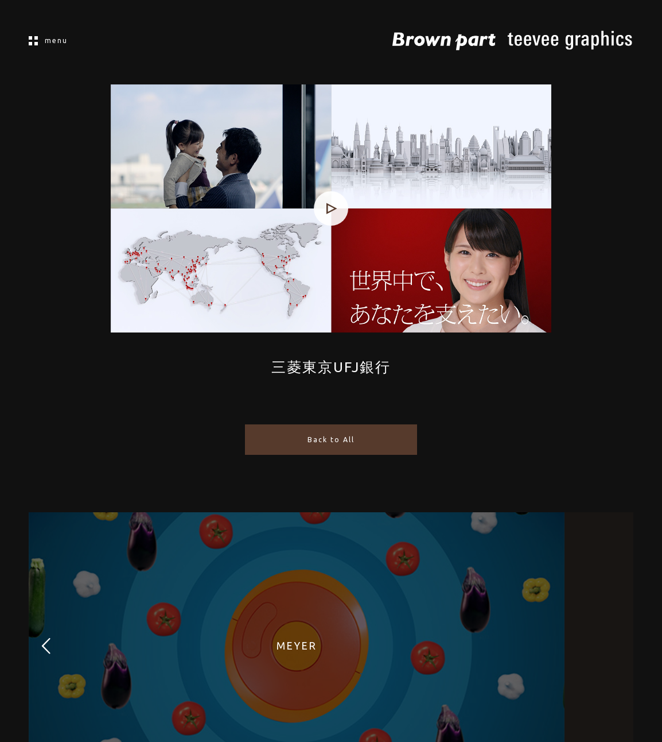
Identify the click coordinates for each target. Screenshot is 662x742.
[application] (331, 208)
